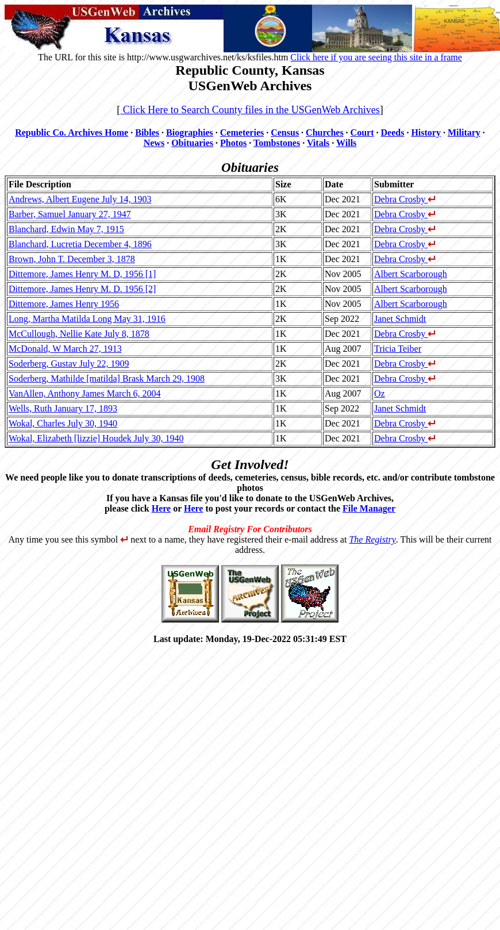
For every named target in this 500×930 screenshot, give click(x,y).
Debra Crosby (405, 199)
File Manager (369, 508)
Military (464, 132)
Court (362, 132)
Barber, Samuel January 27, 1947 (70, 214)
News (154, 143)
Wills (346, 143)
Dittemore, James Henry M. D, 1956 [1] (82, 274)
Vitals (318, 143)
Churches (325, 132)
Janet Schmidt (400, 319)
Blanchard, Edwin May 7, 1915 (66, 229)
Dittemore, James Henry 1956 (64, 304)
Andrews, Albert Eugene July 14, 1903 (80, 199)
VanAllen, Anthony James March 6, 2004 (84, 393)
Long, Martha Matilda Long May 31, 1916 (87, 319)
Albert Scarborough (410, 274)
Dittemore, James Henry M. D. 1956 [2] (82, 289)
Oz (379, 393)
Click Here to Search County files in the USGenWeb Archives (249, 110)
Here (161, 508)
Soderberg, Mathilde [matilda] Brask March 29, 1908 (107, 378)
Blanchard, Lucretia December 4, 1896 (80, 244)
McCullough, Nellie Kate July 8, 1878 (79, 334)
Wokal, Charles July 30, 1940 (63, 423)
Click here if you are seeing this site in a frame (376, 57)
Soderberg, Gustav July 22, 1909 (69, 363)
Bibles (147, 132)
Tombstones (276, 143)
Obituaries (192, 143)
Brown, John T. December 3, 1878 (72, 259)
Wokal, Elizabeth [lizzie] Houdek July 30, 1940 (96, 438)
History (426, 132)
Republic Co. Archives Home (71, 132)
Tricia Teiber (397, 348)
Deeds (393, 132)
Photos (233, 143)
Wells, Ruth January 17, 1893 (63, 408)
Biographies (189, 132)
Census (285, 132)
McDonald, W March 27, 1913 (65, 348)
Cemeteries (242, 132)
